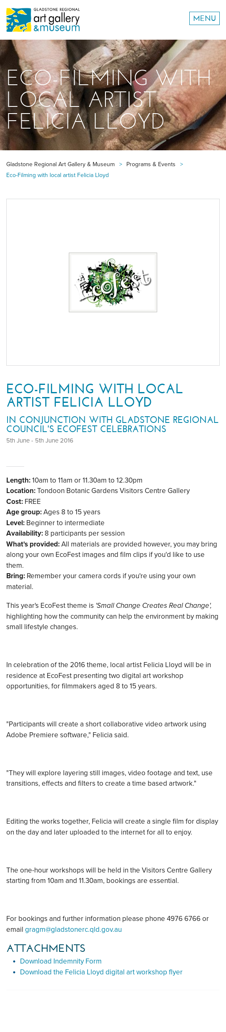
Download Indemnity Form (61, 961)
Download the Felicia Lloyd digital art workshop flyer (101, 972)
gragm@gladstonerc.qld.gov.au (73, 929)
